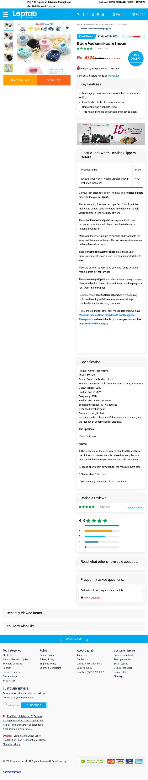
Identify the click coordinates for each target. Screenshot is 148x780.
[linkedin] (88, 14)
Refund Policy (47, 655)
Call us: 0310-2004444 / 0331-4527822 (89, 665)
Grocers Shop (92, 24)
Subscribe (34, 705)
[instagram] (93, 14)
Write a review (135, 507)
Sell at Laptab (121, 663)
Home (79, 24)
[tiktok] (103, 14)
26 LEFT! (136, 58)
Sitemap (118, 676)
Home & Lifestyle (11, 672)
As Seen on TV (108, 24)
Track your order (122, 659)
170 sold (127, 36)
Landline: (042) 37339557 (90, 672)
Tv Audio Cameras (12, 663)
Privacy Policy (47, 659)
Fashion (7, 668)
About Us (82, 655)
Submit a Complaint (50, 668)
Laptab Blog (120, 672)
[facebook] (83, 14)
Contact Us (82, 659)
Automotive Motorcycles (15, 659)
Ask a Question (90, 597)
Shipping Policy (48, 663)
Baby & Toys (9, 680)
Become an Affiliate (124, 655)
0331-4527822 (135, 2)
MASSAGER (91, 323)
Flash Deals (86, 36)
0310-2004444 (117, 2)
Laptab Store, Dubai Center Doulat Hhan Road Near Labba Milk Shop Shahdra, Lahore (24, 740)
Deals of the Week (123, 668)
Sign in (118, 14)
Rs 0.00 (140, 14)
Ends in (102, 36)
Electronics (8, 655)
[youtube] (98, 14)
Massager (123, 24)
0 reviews (103, 48)
